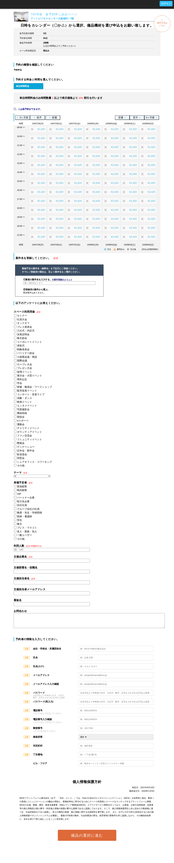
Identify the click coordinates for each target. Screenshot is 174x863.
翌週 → (122, 117)
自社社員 (22, 505)
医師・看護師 (24, 516)
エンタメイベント (27, 405)
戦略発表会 (23, 349)
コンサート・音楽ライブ (30, 394)
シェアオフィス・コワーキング (34, 462)
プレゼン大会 (24, 368)
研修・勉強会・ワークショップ (34, 387)
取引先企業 (23, 501)
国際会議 (22, 360)
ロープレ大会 (24, 364)
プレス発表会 (24, 327)
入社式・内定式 (26, 330)
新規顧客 (22, 486)
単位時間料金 (22, 86)
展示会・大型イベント (29, 375)
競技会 (21, 417)
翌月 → (137, 117)
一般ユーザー (24, 535)
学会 (19, 383)
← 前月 (38, 117)
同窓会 (21, 458)
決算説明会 (23, 334)
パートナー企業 (26, 497)
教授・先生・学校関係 (29, 512)
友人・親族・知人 (27, 531)
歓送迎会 (22, 454)
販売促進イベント (27, 390)
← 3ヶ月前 (22, 117)
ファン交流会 (24, 435)
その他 (21, 465)
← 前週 (53, 117)
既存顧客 (22, 490)
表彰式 (21, 345)
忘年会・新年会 (26, 450)
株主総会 (22, 338)
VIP (19, 494)
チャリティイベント (28, 428)
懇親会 (21, 443)
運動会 (21, 424)
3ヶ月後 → (152, 117)
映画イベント (24, 402)
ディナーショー (26, 447)
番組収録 (22, 413)
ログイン (166, 3)
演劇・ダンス (24, 398)
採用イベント (24, 372)
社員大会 (22, 319)
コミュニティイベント (29, 439)
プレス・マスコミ (27, 527)
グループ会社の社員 (28, 509)
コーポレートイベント (29, 342)
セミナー (22, 315)
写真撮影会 (23, 409)
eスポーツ (22, 420)
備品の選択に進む (87, 838)
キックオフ (23, 323)
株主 (19, 524)
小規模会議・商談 (27, 357)
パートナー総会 (26, 353)
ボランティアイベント (29, 432)
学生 (19, 520)
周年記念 (22, 379)
